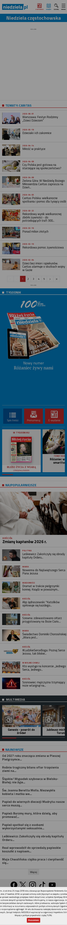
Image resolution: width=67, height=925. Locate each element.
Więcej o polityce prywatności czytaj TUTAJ (33, 915)
